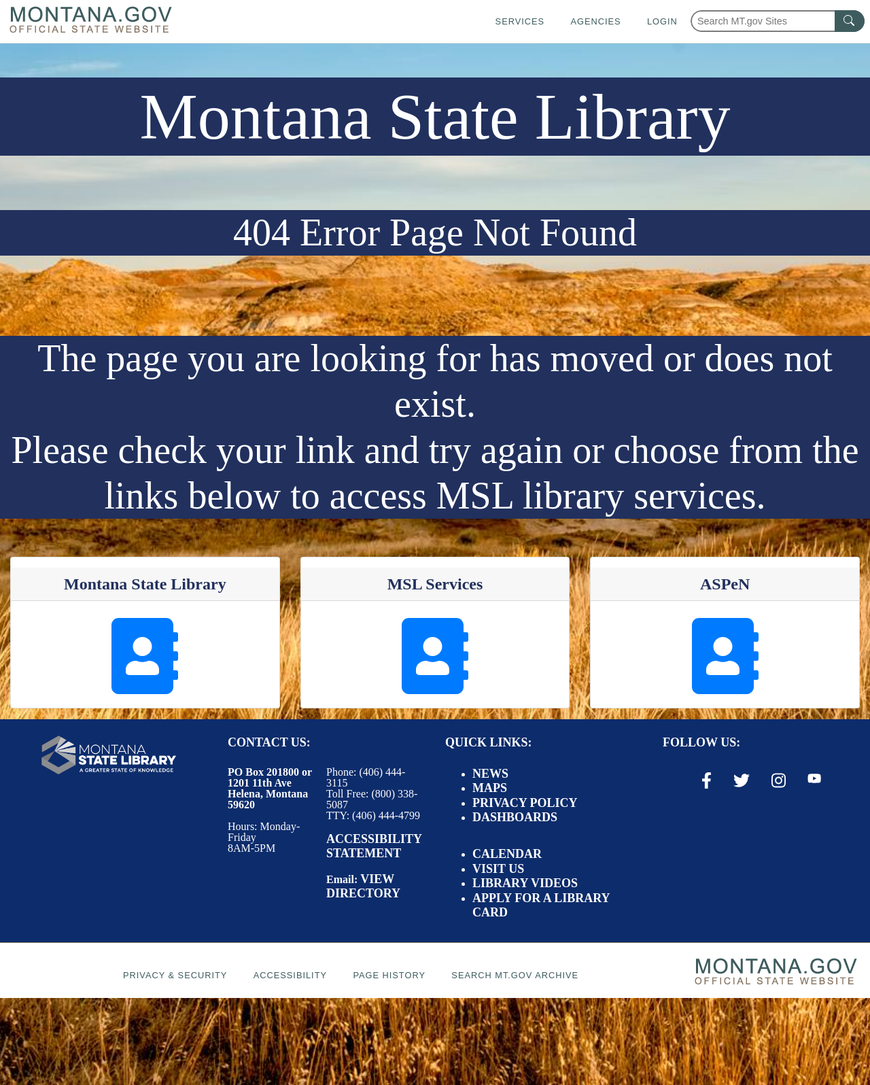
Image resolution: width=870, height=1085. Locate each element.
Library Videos (525, 883)
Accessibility (290, 975)
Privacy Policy (525, 803)
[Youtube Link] (814, 780)
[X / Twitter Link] (742, 780)
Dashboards (514, 817)
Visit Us (498, 869)
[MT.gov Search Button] (850, 21)
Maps (489, 788)
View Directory (363, 886)
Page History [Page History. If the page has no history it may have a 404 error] (389, 975)
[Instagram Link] (779, 780)
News (490, 773)
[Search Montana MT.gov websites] (778, 21)
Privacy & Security (175, 975)
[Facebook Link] (707, 780)
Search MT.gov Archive (514, 975)
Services (519, 21)
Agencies (595, 21)
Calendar (507, 854)
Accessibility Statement (373, 846)
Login (662, 21)
